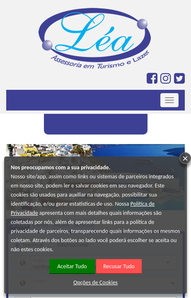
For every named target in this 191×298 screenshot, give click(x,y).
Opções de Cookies (95, 282)
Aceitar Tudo (72, 266)
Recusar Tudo (119, 266)
